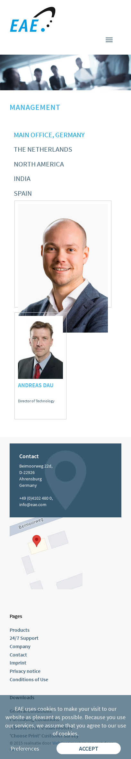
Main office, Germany (49, 134)
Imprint (18, 662)
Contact (18, 654)
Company (20, 646)
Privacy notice (25, 671)
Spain (23, 193)
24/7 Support (24, 638)
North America (39, 163)
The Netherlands (43, 149)
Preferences (25, 748)
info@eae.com (33, 504)
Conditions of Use (29, 679)
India (22, 178)
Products (20, 630)
